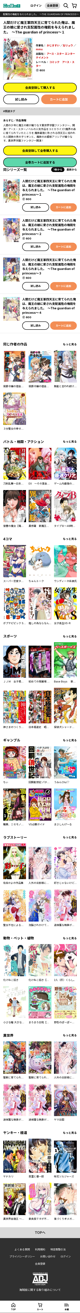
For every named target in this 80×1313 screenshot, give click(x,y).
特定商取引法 (58, 1249)
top (13, 1309)
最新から (72, 169)
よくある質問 (22, 1249)
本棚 (67, 1309)
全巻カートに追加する (40, 162)
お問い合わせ (47, 1256)
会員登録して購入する (40, 87)
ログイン (36, 5)
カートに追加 (59, 99)
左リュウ (68, 45)
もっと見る (70, 344)
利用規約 (40, 1249)
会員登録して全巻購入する (40, 150)
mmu (39, 49)
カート (40, 1309)
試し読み (21, 99)
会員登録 (52, 5)
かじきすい (53, 45)
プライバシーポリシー (22, 1256)
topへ (40, 1232)
